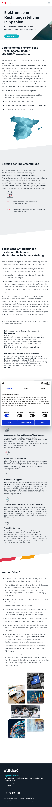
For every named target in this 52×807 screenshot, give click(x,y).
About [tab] (43, 388)
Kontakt (9, 785)
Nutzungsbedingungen (10, 801)
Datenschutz (21, 801)
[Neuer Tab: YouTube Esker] (12, 793)
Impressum (29, 798)
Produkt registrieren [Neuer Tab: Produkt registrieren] (32, 801)
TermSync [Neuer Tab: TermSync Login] (42, 801)
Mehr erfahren (11, 36)
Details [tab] (26, 388)
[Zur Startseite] (11, 770)
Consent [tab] (9, 388)
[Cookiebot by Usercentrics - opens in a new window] (42, 383)
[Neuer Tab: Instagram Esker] (18, 793)
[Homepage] (7, 3)
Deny (9, 422)
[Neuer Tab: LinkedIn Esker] (6, 793)
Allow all (42, 422)
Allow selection (26, 422)
